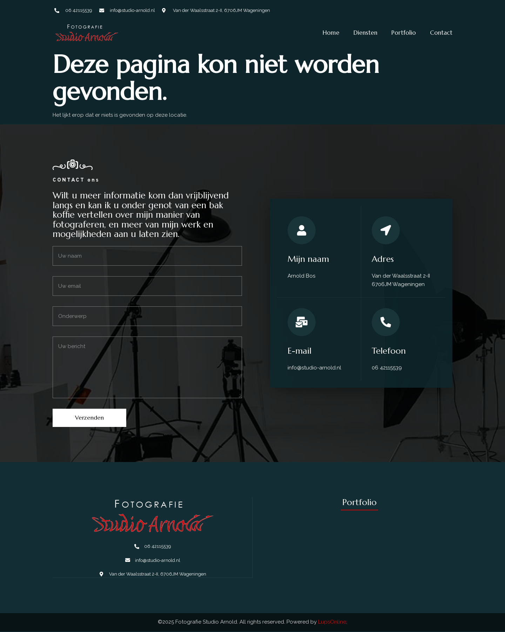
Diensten (365, 32)
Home (331, 32)
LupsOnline (332, 622)
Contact (441, 32)
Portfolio (403, 32)
